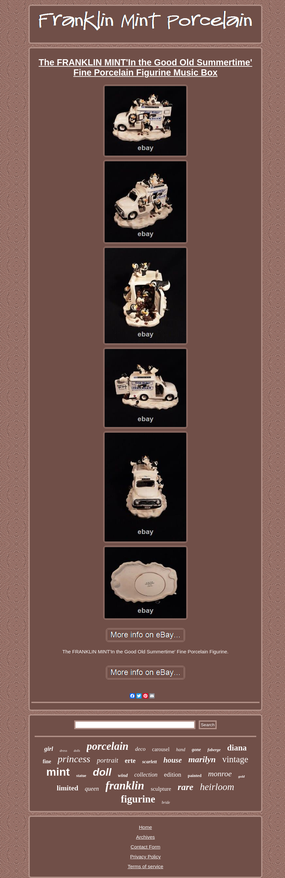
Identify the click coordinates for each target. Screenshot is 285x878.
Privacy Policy (145, 856)
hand (180, 749)
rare (185, 787)
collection (146, 774)
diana (237, 747)
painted (195, 775)
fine (47, 761)
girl (48, 748)
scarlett (149, 761)
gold (241, 776)
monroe (220, 773)
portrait (107, 760)
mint (58, 772)
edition (172, 774)
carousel (160, 749)
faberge (214, 749)
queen (92, 788)
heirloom (217, 787)
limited (67, 788)
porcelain (107, 746)
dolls (77, 750)
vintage (235, 759)
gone (196, 749)
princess (74, 758)
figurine (138, 799)
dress (63, 750)
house (172, 760)
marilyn (202, 759)
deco (140, 749)
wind (123, 775)
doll (102, 772)
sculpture (161, 789)
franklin (125, 785)
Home (145, 827)
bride (166, 802)
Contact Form (145, 847)
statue (81, 775)
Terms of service (145, 866)
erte (130, 760)
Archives (145, 837)
